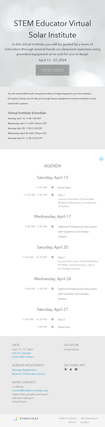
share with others (23, 356)
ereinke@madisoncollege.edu (30, 390)
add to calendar (21, 353)
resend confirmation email (28, 373)
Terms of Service (68, 418)
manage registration (24, 369)
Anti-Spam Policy (89, 418)
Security (84, 422)
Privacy (72, 422)
